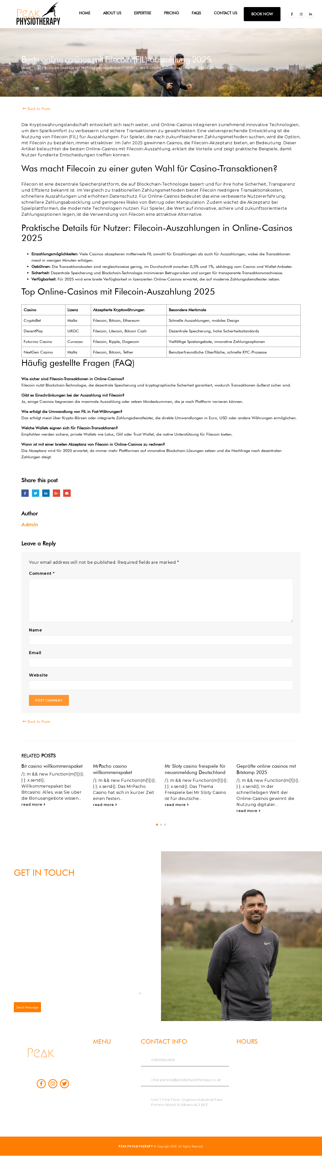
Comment (42, 573)
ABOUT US (112, 13)
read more (33, 804)
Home (84, 13)
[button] (157, 824)
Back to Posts (35, 108)
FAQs (196, 13)
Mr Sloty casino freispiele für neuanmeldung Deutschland (195, 769)
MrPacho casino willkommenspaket (112, 769)
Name (35, 630)
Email (66, 493)
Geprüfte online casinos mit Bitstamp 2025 (266, 769)
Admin (29, 525)
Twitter (35, 493)
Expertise (142, 13)
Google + (56, 493)
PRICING (171, 13)
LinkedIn (46, 493)
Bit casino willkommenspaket (52, 766)
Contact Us (225, 13)
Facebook (25, 493)
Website (38, 675)
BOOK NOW (262, 14)
